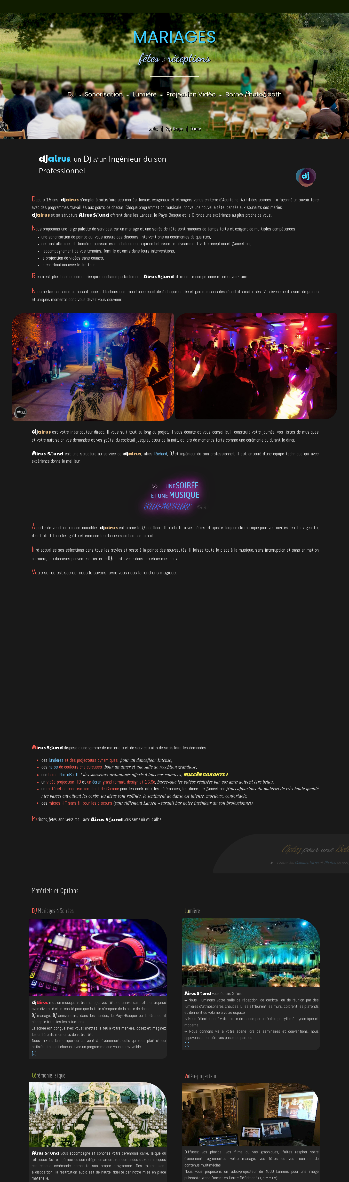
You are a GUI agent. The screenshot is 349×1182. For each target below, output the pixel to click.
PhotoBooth (69, 774)
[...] (34, 1053)
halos (53, 767)
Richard (160, 454)
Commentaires (298, 862)
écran (96, 782)
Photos (322, 862)
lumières (56, 760)
